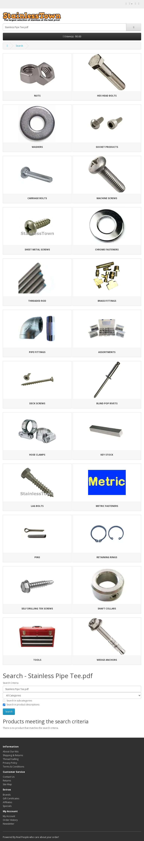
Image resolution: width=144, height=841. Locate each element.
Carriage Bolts (37, 198)
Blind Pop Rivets (106, 403)
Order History (10, 820)
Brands (7, 794)
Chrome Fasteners (107, 249)
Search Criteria (10, 682)
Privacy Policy (10, 762)
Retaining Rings (107, 557)
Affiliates (7, 802)
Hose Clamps (37, 454)
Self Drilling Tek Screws (37, 608)
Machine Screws (107, 198)
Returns (7, 780)
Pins (37, 557)
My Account (9, 816)
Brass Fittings (107, 300)
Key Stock (107, 454)
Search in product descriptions (21, 704)
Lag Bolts (37, 506)
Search (19, 45)
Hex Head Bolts (107, 95)
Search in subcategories (17, 700)
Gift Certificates (11, 798)
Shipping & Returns (13, 755)
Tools (37, 659)
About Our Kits (10, 751)
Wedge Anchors (107, 659)
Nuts (37, 95)
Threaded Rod (37, 300)
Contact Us (8, 776)
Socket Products (107, 147)
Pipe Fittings (37, 352)
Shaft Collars (107, 608)
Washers (37, 147)
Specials (7, 806)
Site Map (7, 784)
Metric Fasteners (107, 506)
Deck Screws (37, 403)
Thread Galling (10, 759)
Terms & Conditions (13, 766)
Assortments (106, 352)
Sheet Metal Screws (37, 249)
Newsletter (8, 823)
